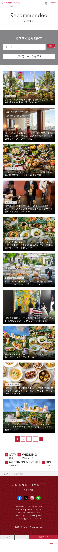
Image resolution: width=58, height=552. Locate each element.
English (45, 5)
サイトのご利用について (22, 528)
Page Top (53, 543)
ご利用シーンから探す (29, 56)
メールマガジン (17, 514)
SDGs (45, 514)
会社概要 (35, 523)
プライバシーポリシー (19, 523)
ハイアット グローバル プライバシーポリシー (29, 519)
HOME (5, 474)
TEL (21, 548)
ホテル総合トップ (16, 509)
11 (35, 439)
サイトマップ (41, 528)
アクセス (45, 523)
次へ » (41, 439)
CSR (39, 514)
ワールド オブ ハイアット (38, 509)
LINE (7, 548)
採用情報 (30, 514)
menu (53, 4)
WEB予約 (45, 548)
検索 (48, 47)
